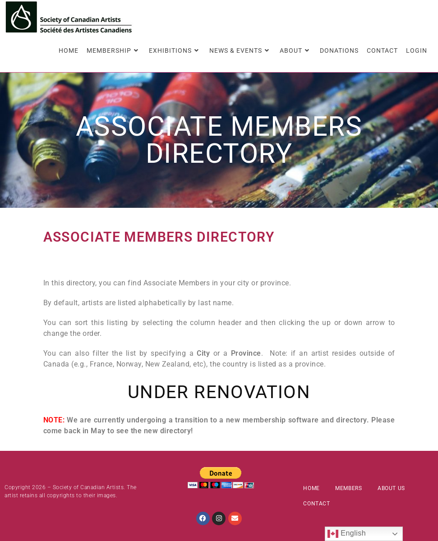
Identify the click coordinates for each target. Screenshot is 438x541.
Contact (316, 503)
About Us (391, 488)
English (346, 533)
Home (311, 488)
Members (348, 488)
